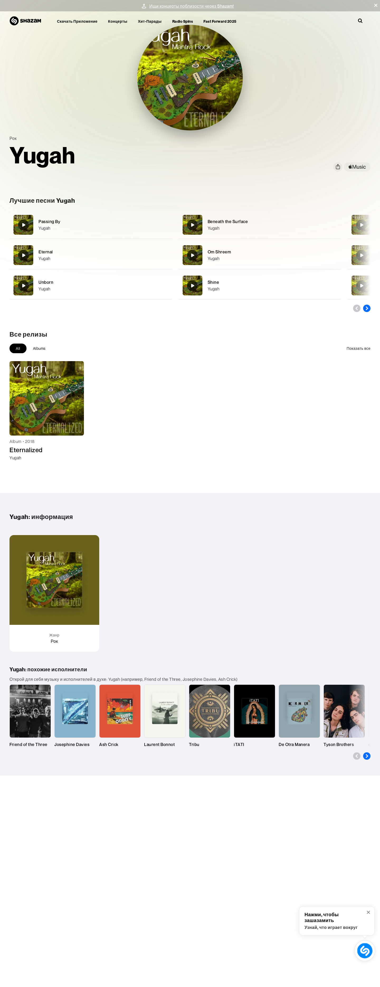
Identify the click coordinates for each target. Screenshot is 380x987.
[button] (375, 5)
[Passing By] (91, 225)
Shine (213, 282)
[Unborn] (91, 285)
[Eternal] (91, 255)
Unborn (46, 282)
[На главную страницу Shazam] (28, 21)
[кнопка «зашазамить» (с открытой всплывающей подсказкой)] (365, 950)
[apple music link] (357, 167)
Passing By (49, 221)
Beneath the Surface (228, 221)
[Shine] (260, 285)
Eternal (46, 251)
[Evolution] (361, 285)
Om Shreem (219, 251)
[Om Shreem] (260, 255)
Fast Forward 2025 (219, 21)
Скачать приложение (77, 21)
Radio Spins (182, 21)
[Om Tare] (361, 255)
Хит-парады (150, 21)
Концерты (117, 21)
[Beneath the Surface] (260, 225)
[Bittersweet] (361, 225)
